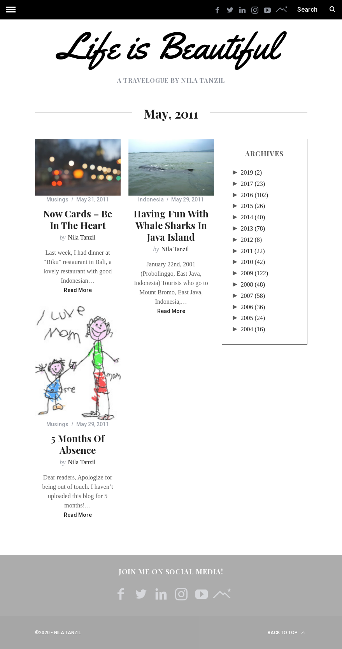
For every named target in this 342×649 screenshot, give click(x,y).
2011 (253, 251)
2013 (253, 228)
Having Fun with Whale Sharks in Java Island (171, 225)
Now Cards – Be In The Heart (77, 219)
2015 (253, 206)
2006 (253, 307)
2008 (253, 284)
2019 (251, 172)
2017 (253, 183)
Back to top (286, 632)
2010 (253, 262)
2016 (254, 195)
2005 (253, 318)
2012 (251, 239)
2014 (253, 217)
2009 (254, 273)
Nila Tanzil (82, 237)
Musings (57, 199)
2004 (253, 329)
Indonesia (151, 199)
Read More (78, 290)
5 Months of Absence (77, 444)
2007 (253, 295)
